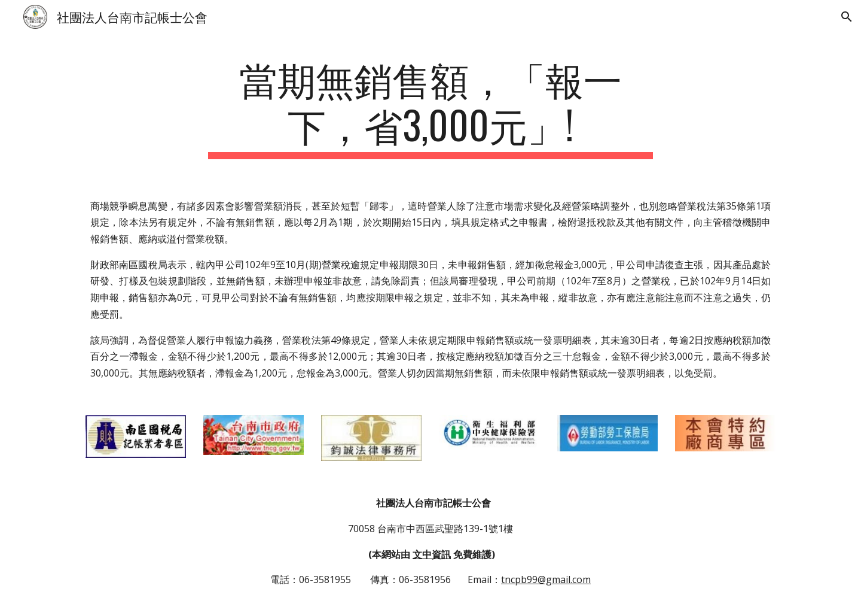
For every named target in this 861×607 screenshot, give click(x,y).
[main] (430, 107)
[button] (846, 16)
